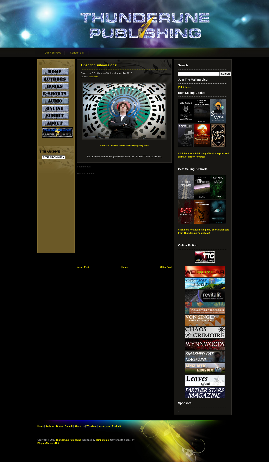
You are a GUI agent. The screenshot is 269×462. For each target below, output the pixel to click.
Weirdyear (91, 426)
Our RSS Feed (53, 52)
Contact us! (77, 52)
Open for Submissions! (99, 65)
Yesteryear (104, 426)
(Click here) (184, 87)
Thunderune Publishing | (69, 440)
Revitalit (116, 426)
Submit (69, 426)
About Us (80, 426)
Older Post (166, 267)
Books (59, 426)
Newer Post (83, 267)
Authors (50, 426)
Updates (93, 76)
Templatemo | (103, 440)
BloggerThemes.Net (48, 443)
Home (124, 267)
